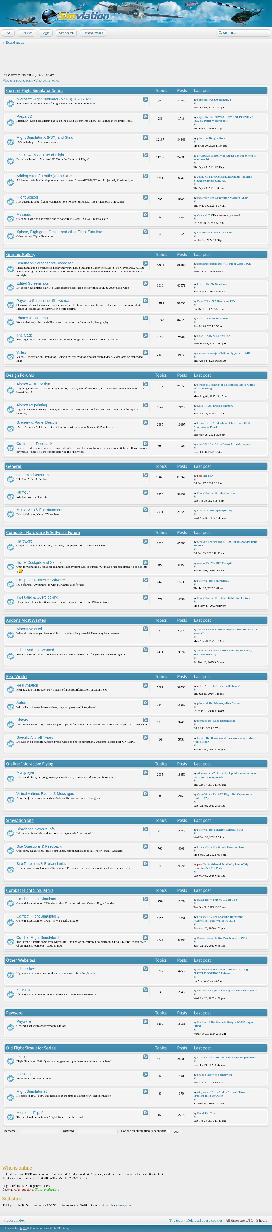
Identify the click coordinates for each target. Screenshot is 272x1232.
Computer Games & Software (40, 580)
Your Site (23, 990)
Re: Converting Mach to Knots (229, 197)
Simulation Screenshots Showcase (45, 263)
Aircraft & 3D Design (33, 384)
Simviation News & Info (35, 829)
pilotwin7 (202, 138)
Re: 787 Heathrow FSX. (221, 301)
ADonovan (203, 773)
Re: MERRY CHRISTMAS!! (227, 829)
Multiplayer (25, 772)
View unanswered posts (18, 80)
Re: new (208, 475)
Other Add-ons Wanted (35, 650)
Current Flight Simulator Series (34, 90)
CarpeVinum (204, 794)
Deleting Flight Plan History (232, 597)
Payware (14, 1012)
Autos (21, 702)
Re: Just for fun (225, 492)
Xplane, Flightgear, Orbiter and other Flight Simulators (60, 232)
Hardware (24, 541)
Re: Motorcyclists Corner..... (226, 703)
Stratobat (202, 384)
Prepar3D (24, 116)
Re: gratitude (217, 138)
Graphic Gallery (20, 254)
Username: (9, 1131)
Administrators (23, 1189)
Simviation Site (20, 820)
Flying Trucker (206, 492)
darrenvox (203, 353)
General (13, 466)
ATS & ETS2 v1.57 (218, 335)
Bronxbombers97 (207, 938)
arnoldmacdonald (207, 263)
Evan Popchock (206, 1057)
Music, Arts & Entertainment (39, 510)
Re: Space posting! (221, 510)
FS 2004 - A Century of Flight (40, 155)
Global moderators (47, 1189)
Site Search (66, 33)
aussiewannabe (206, 176)
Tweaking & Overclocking (37, 597)
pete (199, 475)
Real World (16, 676)
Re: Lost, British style (221, 720)
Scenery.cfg (225, 1074)
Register (26, 33)
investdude (203, 155)
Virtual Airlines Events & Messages (45, 794)
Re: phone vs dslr (217, 318)
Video (21, 352)
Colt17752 (203, 510)
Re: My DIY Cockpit (219, 563)
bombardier (204, 99)
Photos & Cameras (32, 318)
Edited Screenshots (32, 283)
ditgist (201, 117)
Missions (23, 214)
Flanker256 (203, 1022)
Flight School (27, 197)
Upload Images (92, 33)
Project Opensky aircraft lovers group (233, 990)
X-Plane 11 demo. (221, 232)
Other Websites (20, 960)
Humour (23, 492)
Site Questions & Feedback (39, 846)
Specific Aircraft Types (34, 737)
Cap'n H (202, 422)
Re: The (210, 1113)
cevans (201, 563)
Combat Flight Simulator (36, 899)
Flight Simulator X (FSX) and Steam (46, 137)
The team (176, 1220)
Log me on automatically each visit (145, 1131)
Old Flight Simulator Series (31, 1047)
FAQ (7, 33)
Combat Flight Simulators (29, 890)
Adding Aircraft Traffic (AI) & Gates (44, 176)
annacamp (203, 197)
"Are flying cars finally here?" (222, 685)
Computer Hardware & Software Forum (43, 532)
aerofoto (202, 969)
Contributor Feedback (34, 443)
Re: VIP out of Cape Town (234, 263)
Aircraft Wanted (29, 629)
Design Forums (20, 375)
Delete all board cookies (204, 1220)
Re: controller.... (219, 580)
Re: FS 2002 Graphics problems (236, 1057)
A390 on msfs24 (221, 99)
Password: (68, 1131)
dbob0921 (203, 444)
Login (45, 33)
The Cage (24, 335)
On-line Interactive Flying (29, 763)
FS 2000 (23, 1074)
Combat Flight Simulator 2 (38, 916)
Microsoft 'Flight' (29, 1113)
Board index (15, 42)
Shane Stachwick (207, 1074)
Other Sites (25, 969)
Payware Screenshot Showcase (42, 300)
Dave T (201, 301)
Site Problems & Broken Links (41, 863)
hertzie (201, 283)
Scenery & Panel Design (36, 422)
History (22, 720)
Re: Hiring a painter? (219, 405)
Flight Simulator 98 (32, 1091)
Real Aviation (27, 685)
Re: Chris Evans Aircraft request (230, 444)
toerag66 (202, 720)
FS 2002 (23, 1057)
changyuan (123, 1205)
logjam (201, 737)
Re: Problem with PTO (232, 938)
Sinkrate (202, 541)
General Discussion (32, 475)
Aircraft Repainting (31, 405)
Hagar (200, 899)
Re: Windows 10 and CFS (221, 899)
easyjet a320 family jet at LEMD (230, 353)
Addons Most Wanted (26, 620)
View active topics (47, 80)
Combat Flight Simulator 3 (38, 937)
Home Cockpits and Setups (39, 562)
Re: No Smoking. (216, 283)
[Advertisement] (136, 59)
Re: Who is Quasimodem (228, 846)
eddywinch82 (205, 1092)
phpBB (23, 1228)
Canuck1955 (204, 215)
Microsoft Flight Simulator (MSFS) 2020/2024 (53, 99)
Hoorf (200, 1113)
